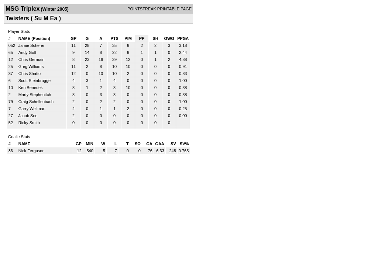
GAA (159, 143)
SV (173, 143)
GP (73, 38)
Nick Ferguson (31, 151)
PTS (114, 38)
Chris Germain (31, 59)
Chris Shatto (29, 73)
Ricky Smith (29, 122)
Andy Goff (27, 52)
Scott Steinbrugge (34, 80)
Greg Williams (31, 66)
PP (142, 38)
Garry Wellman (31, 108)
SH (155, 38)
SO (138, 143)
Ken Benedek (30, 87)
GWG (169, 38)
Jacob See (28, 115)
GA (149, 143)
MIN (89, 143)
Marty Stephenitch (34, 94)
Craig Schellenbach (36, 101)
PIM (128, 38)
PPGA (183, 38)
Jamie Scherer (31, 45)
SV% (184, 143)
